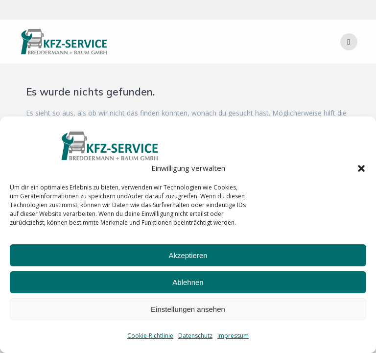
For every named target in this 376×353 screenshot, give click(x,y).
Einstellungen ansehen (188, 309)
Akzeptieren (187, 255)
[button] (361, 168)
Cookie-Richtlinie (150, 335)
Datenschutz (195, 335)
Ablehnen (187, 282)
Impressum (233, 335)
